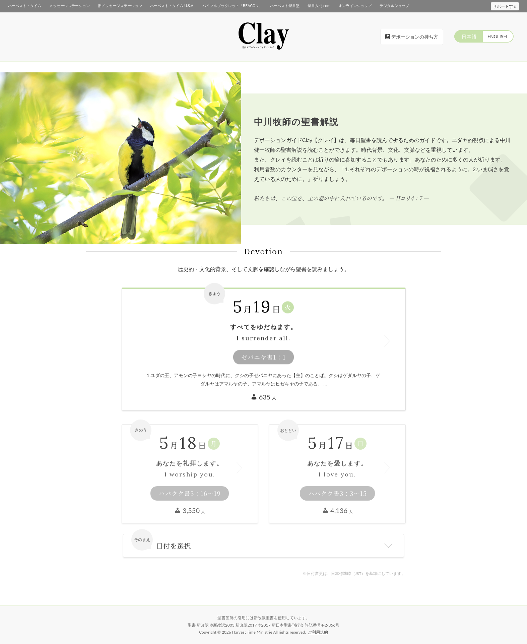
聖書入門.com (318, 5)
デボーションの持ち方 (411, 37)
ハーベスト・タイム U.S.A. (172, 5)
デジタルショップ (394, 5)
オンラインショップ (354, 5)
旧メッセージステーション (120, 5)
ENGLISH (497, 36)
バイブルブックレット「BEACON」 (232, 5)
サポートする (505, 6)
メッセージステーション (69, 5)
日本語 (468, 36)
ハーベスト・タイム (24, 5)
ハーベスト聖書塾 (284, 5)
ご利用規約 (318, 632)
